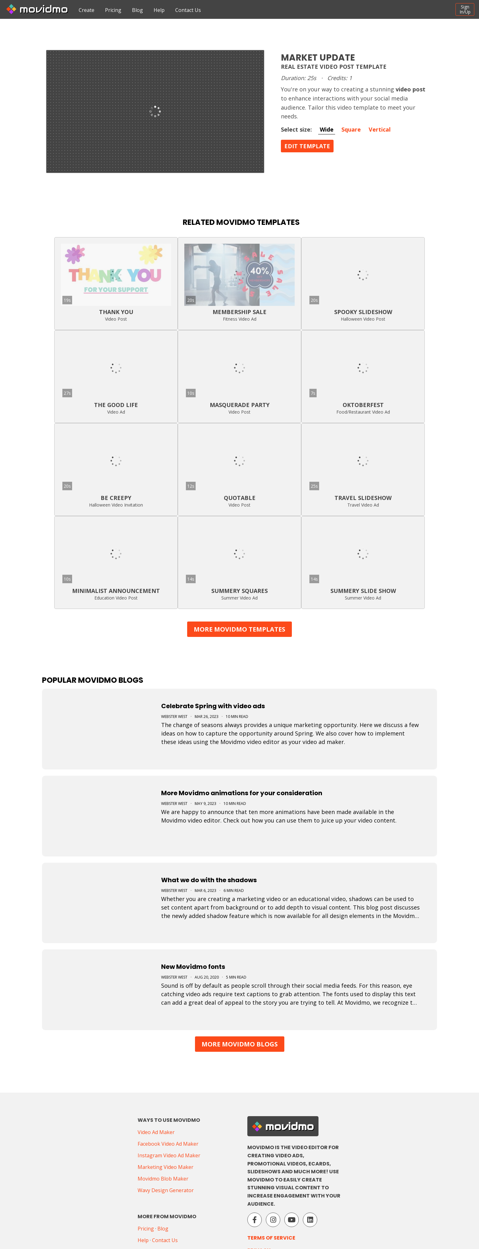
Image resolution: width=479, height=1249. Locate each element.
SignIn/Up (465, 9)
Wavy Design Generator (166, 1190)
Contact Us (188, 10)
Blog (137, 10)
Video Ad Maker (156, 1132)
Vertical (380, 129)
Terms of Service (271, 1237)
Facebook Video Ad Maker (168, 1143)
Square (351, 129)
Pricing (113, 10)
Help (159, 10)
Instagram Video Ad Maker (169, 1155)
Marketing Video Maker (165, 1167)
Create (86, 10)
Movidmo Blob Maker (163, 1178)
